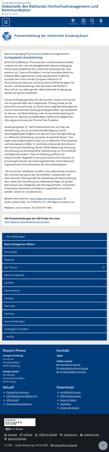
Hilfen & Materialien (70, 396)
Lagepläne (65, 404)
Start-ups (9, 306)
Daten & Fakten (68, 400)
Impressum (68, 434)
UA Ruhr (9, 282)
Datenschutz (89, 434)
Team (60, 355)
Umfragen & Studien (16, 329)
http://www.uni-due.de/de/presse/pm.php (26, 221)
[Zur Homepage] (54, 3)
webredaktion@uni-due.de (74, 368)
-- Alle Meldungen (14, 236)
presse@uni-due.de (70, 364)
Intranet (10, 434)
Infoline (25, 434)
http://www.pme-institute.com (46, 198)
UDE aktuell (12, 400)
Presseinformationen (17, 392)
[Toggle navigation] (6, 22)
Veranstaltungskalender (19, 404)
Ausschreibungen (14, 321)
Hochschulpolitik (14, 275)
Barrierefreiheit (15, 438)
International (12, 290)
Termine (9, 313)
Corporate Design (69, 407)
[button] (83, 22)
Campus (9, 298)
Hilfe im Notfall (46, 434)
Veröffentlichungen (70, 392)
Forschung (10, 252)
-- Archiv (9, 336)
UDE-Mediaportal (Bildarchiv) (21, 396)
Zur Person (10, 267)
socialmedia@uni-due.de (73, 371)
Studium (9, 259)
